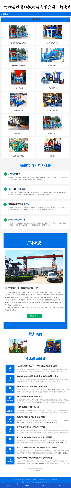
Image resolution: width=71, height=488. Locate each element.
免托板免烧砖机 (52, 43)
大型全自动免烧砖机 (18, 65)
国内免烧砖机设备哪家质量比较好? (30, 397)
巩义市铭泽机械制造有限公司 (21, 288)
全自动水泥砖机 (52, 88)
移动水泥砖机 (18, 111)
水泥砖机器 (18, 133)
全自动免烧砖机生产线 (18, 43)
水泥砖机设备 (51, 208)
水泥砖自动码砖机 (53, 111)
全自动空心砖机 (18, 156)
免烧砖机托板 (51, 390)
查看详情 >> (34, 316)
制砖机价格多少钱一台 (51, 422)
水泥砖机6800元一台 (41, 463)
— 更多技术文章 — (35, 471)
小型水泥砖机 (18, 88)
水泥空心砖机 (52, 133)
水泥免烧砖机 (52, 65)
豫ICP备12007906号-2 (50, 479)
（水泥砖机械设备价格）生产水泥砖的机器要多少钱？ (37, 366)
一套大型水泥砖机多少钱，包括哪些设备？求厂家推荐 (37, 447)
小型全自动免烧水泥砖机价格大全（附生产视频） (35, 458)
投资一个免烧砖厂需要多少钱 (57, 443)
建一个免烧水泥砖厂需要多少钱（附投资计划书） (35, 437)
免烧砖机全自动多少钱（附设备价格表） (32, 417)
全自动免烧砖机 (39, 292)
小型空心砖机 (52, 156)
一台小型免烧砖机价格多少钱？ (28, 407)
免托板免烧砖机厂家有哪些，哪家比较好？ (33, 386)
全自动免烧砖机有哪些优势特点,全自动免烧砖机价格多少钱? (39, 376)
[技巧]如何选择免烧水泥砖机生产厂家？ (32, 427)
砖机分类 (35, 18)
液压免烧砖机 (39, 177)
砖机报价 (53, 302)
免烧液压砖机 (38, 402)
